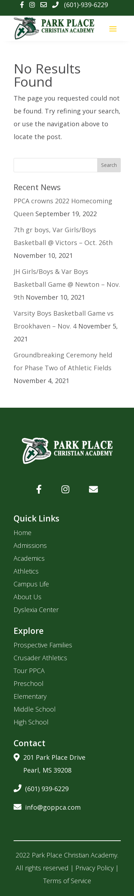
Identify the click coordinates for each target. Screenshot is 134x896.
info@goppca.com (47, 805)
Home (22, 532)
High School (31, 722)
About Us (27, 596)
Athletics (26, 571)
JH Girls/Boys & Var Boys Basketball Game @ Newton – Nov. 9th (67, 284)
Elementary (30, 696)
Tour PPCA (29, 670)
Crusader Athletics (40, 657)
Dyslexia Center (36, 609)
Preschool (29, 683)
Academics (29, 558)
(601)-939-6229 (86, 4)
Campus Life (31, 584)
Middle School (35, 709)
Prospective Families (43, 645)
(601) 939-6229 (41, 787)
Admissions (30, 545)
